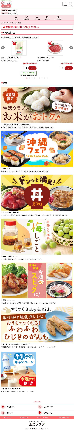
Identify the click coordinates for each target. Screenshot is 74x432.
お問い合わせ (24, 417)
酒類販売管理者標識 (64, 417)
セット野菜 (18, 23)
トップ (3, 23)
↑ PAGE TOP (37, 401)
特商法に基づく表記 (43, 417)
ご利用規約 (8, 417)
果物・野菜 (10, 23)
